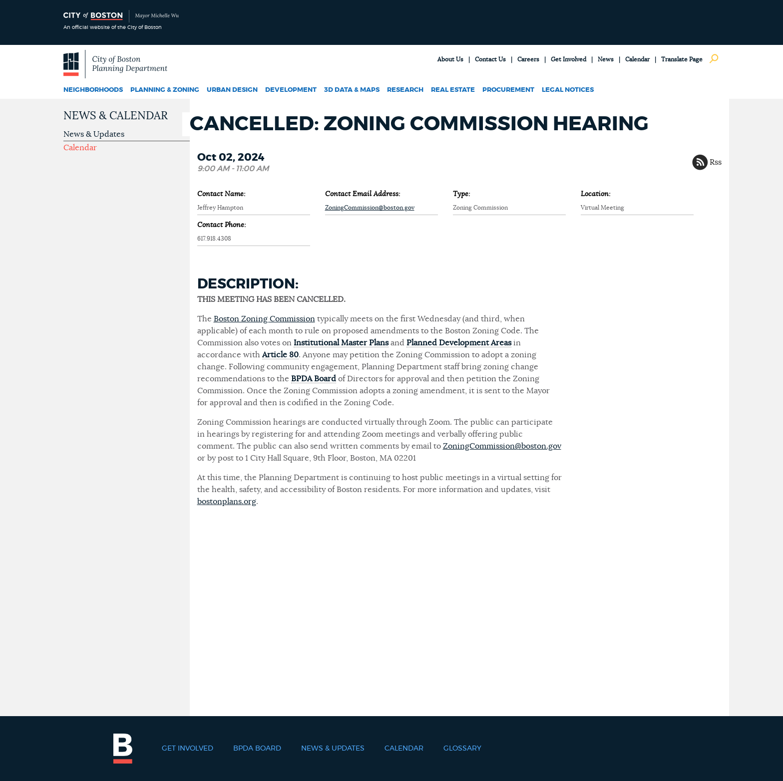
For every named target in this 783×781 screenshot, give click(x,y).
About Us (450, 59)
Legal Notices (568, 90)
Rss (716, 162)
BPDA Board (313, 379)
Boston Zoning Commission (264, 319)
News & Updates (93, 134)
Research (405, 90)
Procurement (508, 90)
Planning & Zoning (164, 90)
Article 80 (280, 355)
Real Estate (453, 90)
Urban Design (232, 90)
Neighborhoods (93, 90)
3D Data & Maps (352, 90)
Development (291, 90)
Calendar (637, 59)
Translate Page (682, 59)
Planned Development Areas (458, 343)
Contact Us (490, 59)
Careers (528, 59)
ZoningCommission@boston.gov (369, 208)
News (606, 59)
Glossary (462, 748)
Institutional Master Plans (341, 343)
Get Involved (568, 59)
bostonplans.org (226, 502)
